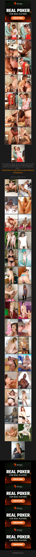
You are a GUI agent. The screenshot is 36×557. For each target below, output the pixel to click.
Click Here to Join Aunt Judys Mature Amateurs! (18, 171)
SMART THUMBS (21, 459)
